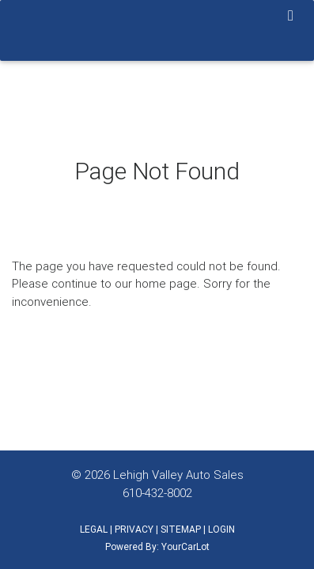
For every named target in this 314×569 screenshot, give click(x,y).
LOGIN (221, 529)
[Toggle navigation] (290, 16)
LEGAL (94, 529)
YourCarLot (185, 546)
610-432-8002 (157, 492)
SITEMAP (181, 529)
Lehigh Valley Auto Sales (178, 474)
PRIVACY (134, 529)
